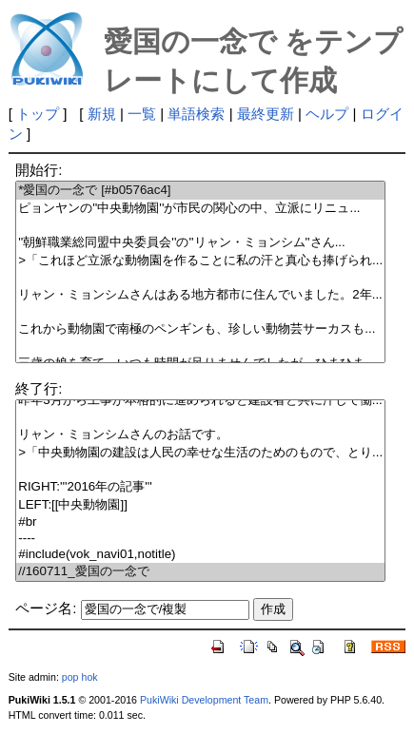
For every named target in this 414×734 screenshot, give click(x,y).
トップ (37, 114)
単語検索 (196, 114)
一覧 (142, 114)
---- (200, 539)
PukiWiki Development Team (204, 699)
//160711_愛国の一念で (200, 572)
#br (200, 522)
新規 (102, 114)
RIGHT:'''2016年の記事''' (200, 487)
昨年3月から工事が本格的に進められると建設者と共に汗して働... (200, 401)
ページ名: (45, 608)
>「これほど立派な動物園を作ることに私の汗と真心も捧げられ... (200, 261)
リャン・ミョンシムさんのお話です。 (200, 435)
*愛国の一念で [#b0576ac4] (200, 191)
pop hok (80, 677)
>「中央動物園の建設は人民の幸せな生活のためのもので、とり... (200, 453)
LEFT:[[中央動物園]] (200, 505)
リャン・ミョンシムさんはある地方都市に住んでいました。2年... (200, 295)
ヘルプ (327, 114)
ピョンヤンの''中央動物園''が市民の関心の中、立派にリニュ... (200, 209)
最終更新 (265, 114)
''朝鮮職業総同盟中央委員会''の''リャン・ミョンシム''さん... (200, 243)
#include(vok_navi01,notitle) (200, 555)
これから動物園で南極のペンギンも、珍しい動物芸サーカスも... (200, 329)
